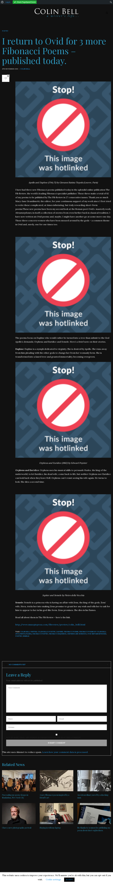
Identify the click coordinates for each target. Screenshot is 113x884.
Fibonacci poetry (40, 634)
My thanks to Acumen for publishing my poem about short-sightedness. (93, 829)
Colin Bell (25, 69)
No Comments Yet (15, 665)
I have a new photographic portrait (16, 827)
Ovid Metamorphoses (96, 634)
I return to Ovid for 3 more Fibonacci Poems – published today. (54, 50)
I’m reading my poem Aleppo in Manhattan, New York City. (15, 796)
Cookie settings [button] (53, 879)
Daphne (59, 632)
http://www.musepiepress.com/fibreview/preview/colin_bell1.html (50, 624)
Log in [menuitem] (8, 2)
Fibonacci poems (71, 632)
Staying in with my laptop (50, 827)
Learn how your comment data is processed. (65, 752)
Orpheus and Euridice (77, 634)
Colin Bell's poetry (47, 632)
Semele (26, 636)
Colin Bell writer (28, 632)
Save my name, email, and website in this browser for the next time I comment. (43, 737)
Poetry (5, 31)
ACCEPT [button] (69, 880)
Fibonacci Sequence (57, 634)
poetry (18, 636)
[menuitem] (2, 2)
